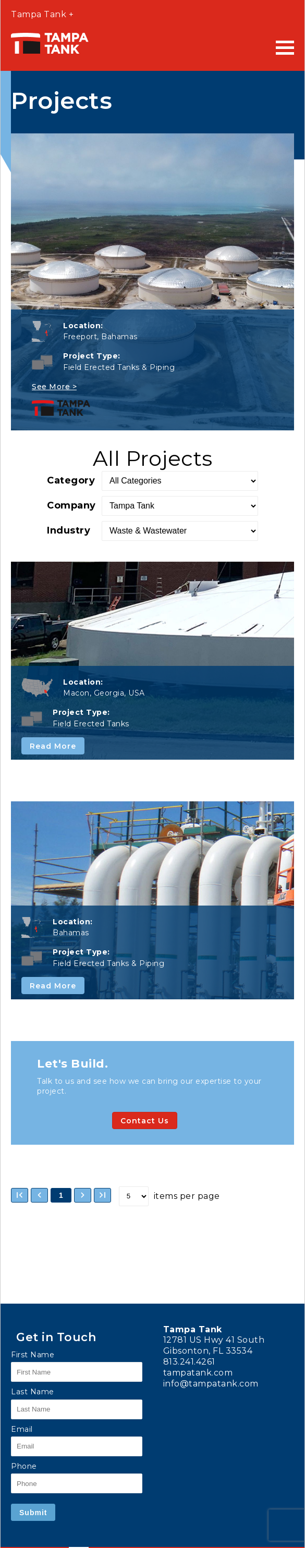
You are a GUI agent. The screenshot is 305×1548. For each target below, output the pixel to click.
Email (22, 1429)
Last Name (32, 1391)
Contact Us (144, 1120)
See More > (54, 386)
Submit (33, 1512)
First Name (32, 1354)
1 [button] (61, 1195)
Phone (24, 1466)
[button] (19, 1195)
